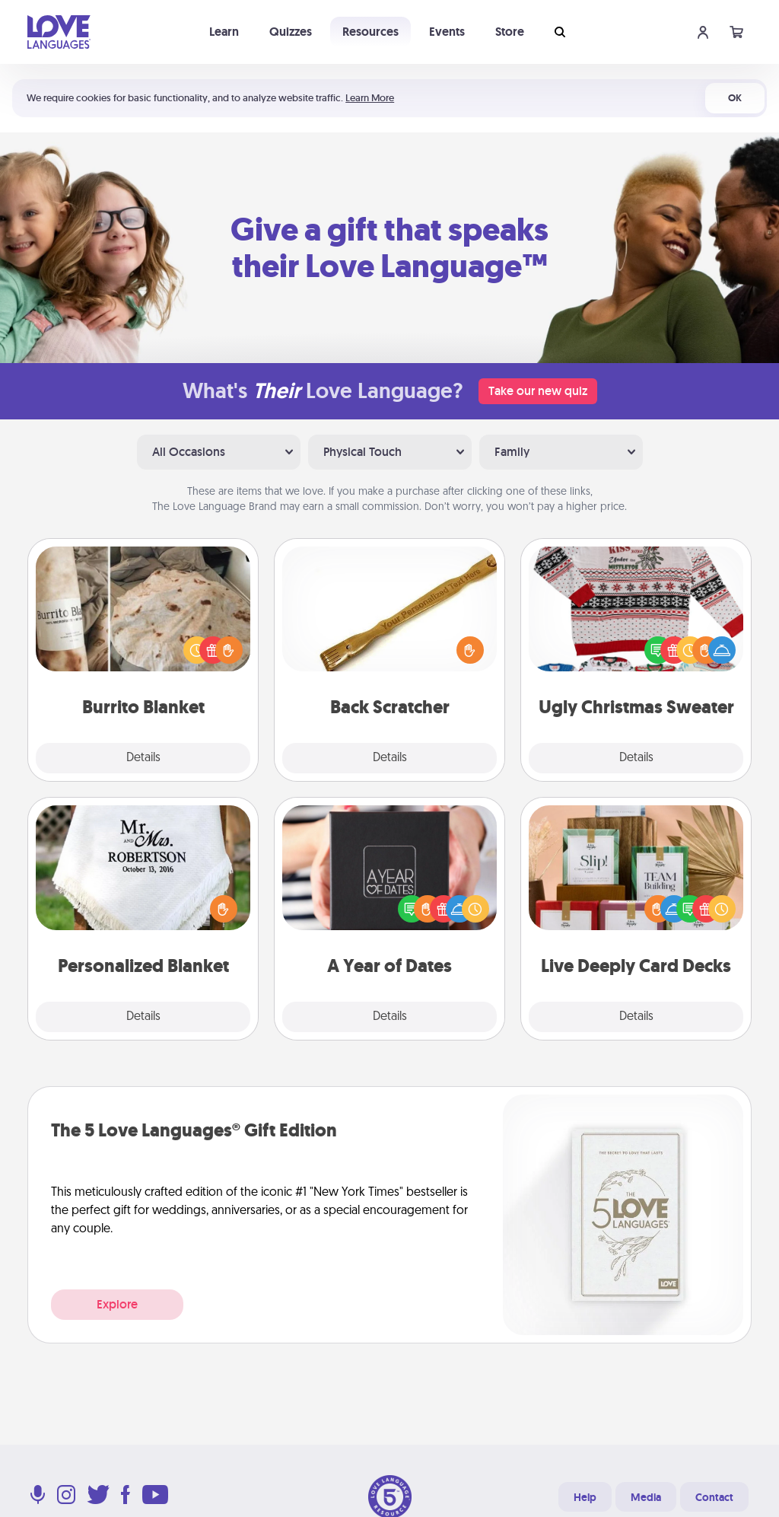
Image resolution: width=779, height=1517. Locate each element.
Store (509, 32)
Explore (117, 1304)
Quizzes (290, 32)
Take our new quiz (537, 391)
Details (143, 758)
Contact (714, 1497)
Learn (224, 32)
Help (585, 1497)
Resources (370, 32)
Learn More (369, 97)
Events (447, 32)
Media (646, 1497)
